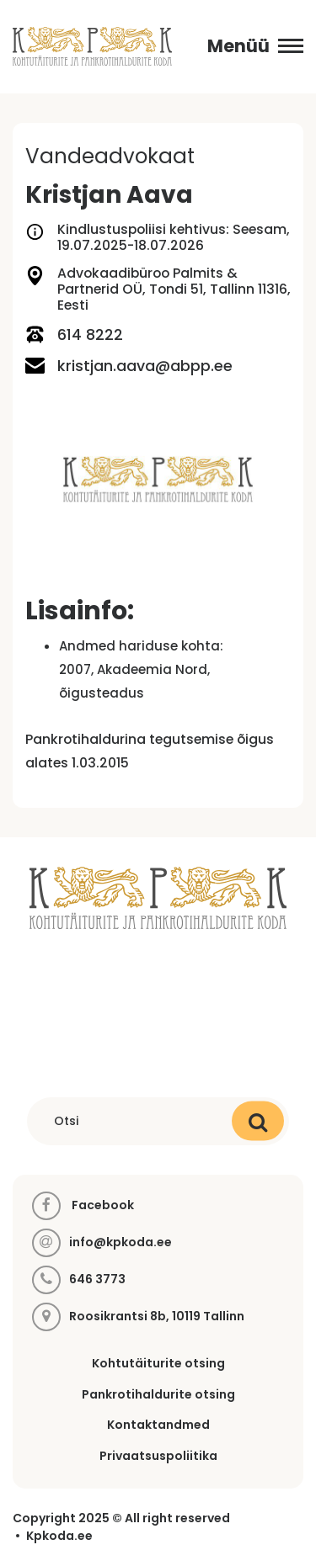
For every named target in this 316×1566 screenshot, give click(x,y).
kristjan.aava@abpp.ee (129, 365)
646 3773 (97, 1279)
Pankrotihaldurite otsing (158, 1394)
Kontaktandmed (158, 1424)
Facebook (83, 1206)
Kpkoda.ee (59, 1536)
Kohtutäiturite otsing (158, 1363)
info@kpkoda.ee (120, 1242)
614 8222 (74, 334)
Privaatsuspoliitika (158, 1455)
